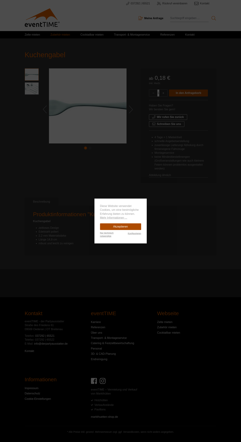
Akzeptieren (120, 226)
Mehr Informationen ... (113, 217)
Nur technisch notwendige (107, 234)
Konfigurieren (134, 233)
